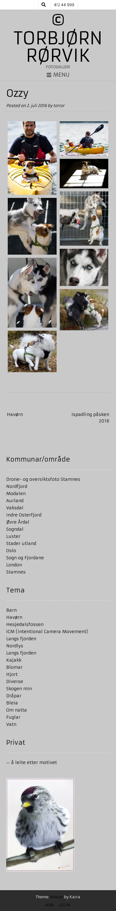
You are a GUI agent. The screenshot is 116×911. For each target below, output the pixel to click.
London (14, 565)
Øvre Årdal (17, 522)
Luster (13, 536)
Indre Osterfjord (23, 515)
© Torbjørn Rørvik (58, 38)
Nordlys (14, 646)
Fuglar (13, 717)
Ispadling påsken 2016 (90, 418)
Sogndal (15, 529)
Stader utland (21, 543)
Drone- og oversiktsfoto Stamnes (43, 479)
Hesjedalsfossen (25, 624)
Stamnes (16, 572)
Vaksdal (15, 508)
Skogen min (19, 688)
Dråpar (13, 696)
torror (58, 105)
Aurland (15, 500)
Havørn (15, 414)
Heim (49, 905)
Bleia (12, 703)
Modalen (16, 493)
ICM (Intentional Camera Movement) (47, 631)
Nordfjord (16, 486)
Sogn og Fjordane (25, 557)
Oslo (11, 550)
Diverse (14, 681)
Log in (64, 905)
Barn (11, 610)
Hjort (12, 674)
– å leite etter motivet (31, 762)
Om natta (16, 710)
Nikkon (56, 897)
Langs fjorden (21, 638)
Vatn (11, 724)
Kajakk (13, 660)
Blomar (14, 667)
